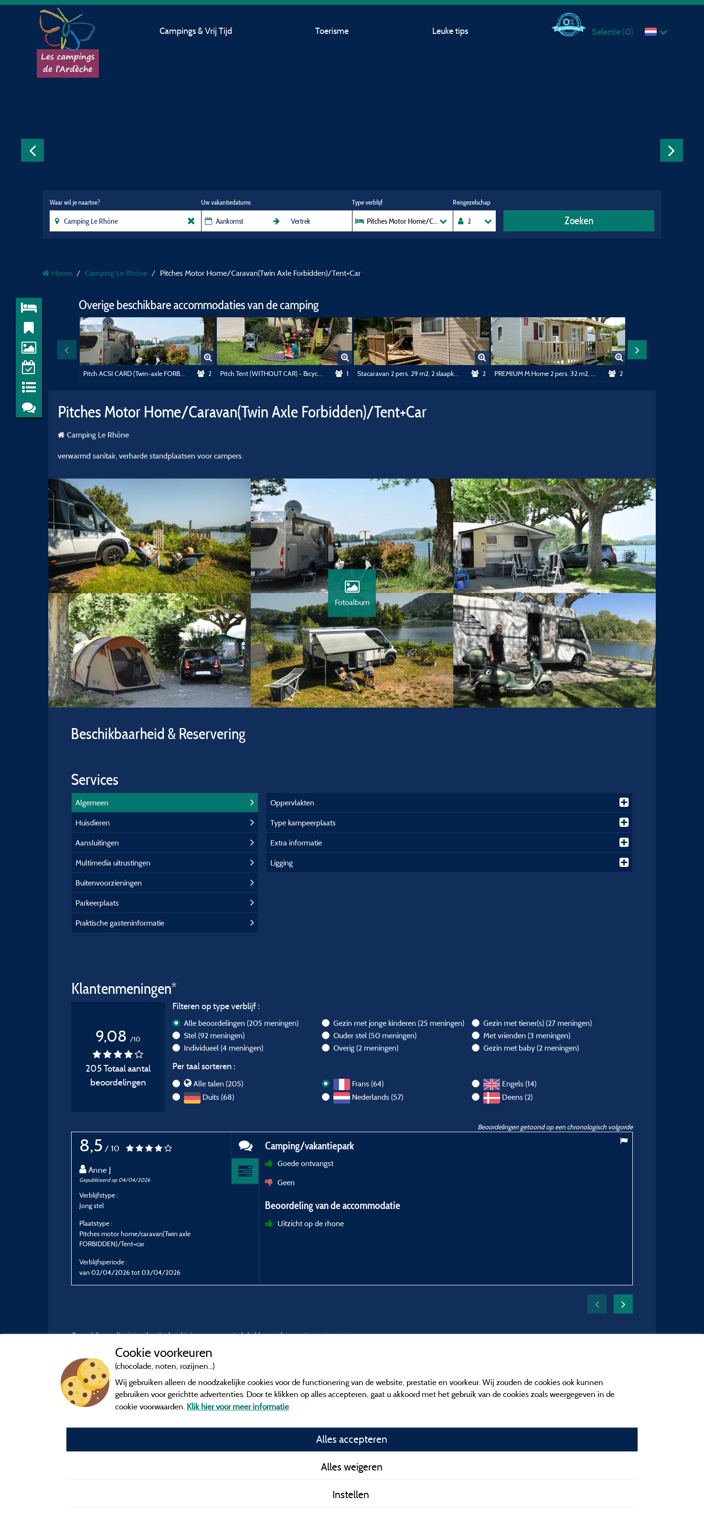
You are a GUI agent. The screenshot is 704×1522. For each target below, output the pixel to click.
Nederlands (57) (377, 1097)
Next (671, 150)
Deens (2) (517, 1097)
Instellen (352, 1494)
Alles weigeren (352, 1466)
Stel (214, 1035)
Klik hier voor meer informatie (238, 1406)
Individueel (223, 1048)
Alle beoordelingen (241, 1023)
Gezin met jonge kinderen (398, 1023)
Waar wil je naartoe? (75, 202)
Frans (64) (368, 1083)
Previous (32, 150)
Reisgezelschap (472, 202)
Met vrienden (526, 1035)
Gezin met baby (531, 1048)
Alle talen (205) (218, 1083)
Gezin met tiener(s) (537, 1023)
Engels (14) (519, 1083)
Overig (365, 1048)
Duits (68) (218, 1097)
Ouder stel (374, 1035)
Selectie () (612, 31)
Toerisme (332, 30)
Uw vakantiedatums (226, 202)
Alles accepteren (351, 1439)
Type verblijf (367, 202)
